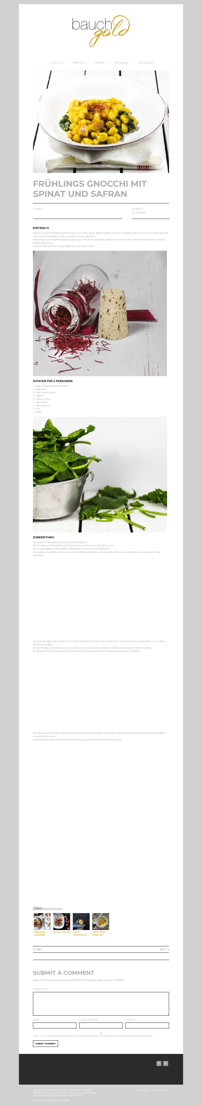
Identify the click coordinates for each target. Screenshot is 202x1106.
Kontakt (100, 62)
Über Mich (78, 62)
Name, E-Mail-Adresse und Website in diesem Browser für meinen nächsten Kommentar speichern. (93, 1036)
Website (130, 1020)
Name (37, 1020)
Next (163, 949)
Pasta (39, 209)
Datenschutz (146, 62)
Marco (139, 209)
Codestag (64, 1100)
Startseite (56, 62)
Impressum (121, 62)
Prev (39, 949)
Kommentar (40, 989)
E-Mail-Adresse (89, 1020)
